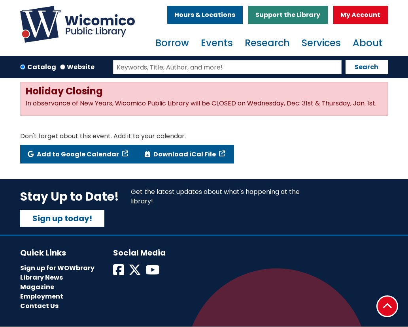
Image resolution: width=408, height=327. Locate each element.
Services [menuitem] (321, 42)
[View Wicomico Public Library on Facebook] (119, 272)
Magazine (37, 286)
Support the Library (287, 14)
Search (366, 66)
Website (80, 66)
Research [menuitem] (267, 42)
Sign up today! (62, 218)
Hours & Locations (204, 14)
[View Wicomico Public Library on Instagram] (153, 272)
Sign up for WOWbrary (57, 267)
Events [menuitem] (217, 42)
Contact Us (39, 305)
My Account (360, 14)
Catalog (41, 66)
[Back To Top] (387, 306)
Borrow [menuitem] (172, 42)
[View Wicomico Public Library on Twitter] (135, 272)
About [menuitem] (368, 42)
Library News (41, 277)
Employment (41, 296)
